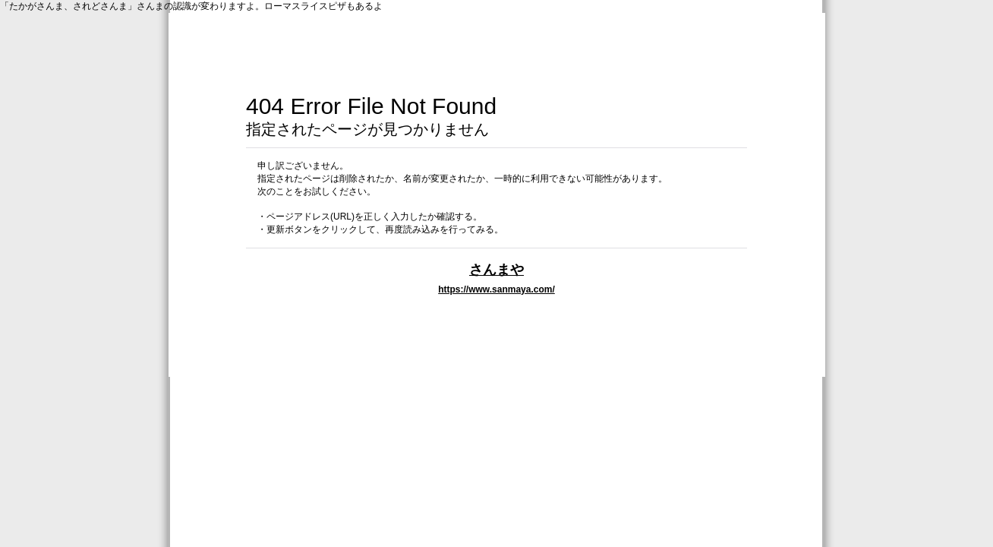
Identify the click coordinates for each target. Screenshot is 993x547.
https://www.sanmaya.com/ (496, 289)
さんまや (496, 269)
